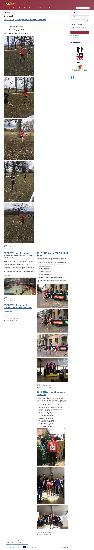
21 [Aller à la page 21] (35, 547)
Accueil (6, 7)
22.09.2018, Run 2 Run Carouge (13, 542)
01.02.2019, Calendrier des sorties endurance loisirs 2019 (18, 306)
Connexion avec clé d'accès (79, 28)
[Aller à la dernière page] (40, 547)
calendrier (7, 311)
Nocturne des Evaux (38, 7)
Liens (50, 7)
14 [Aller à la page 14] (16, 547)
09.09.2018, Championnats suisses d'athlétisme (17, 544)
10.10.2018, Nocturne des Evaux (13, 541)
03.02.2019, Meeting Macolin (17, 253)
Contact (55, 7)
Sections (15, 7)
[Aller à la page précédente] (8, 547)
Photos (46, 7)
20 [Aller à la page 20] (32, 547)
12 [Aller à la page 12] (10, 547)
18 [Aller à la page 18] (27, 547)
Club (10, 7)
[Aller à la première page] (5, 547)
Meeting (20, 7)
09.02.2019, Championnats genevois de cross (25, 19)
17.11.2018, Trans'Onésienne (12, 539)
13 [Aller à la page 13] (13, 547)
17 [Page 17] (24, 547)
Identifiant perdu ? (74, 37)
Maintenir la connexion (77, 24)
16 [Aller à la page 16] (21, 547)
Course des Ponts (28, 7)
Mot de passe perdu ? (75, 35)
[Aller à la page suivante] (38, 547)
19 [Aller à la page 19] (30, 547)
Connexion (79, 32)
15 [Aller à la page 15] (18, 547)
